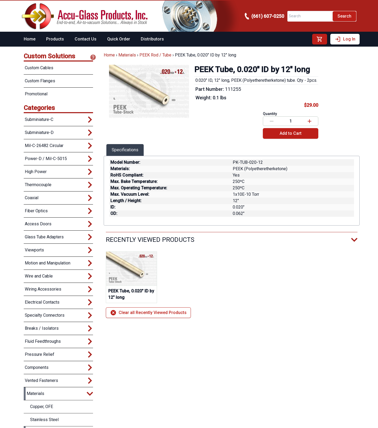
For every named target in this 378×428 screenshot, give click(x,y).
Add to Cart (290, 133)
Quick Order (118, 39)
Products (55, 39)
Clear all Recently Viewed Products (148, 312)
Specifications (125, 149)
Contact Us (85, 39)
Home (29, 39)
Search (344, 16)
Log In (345, 39)
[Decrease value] (271, 121)
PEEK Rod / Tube (155, 55)
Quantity (270, 114)
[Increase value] (309, 121)
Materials (127, 55)
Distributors (152, 39)
